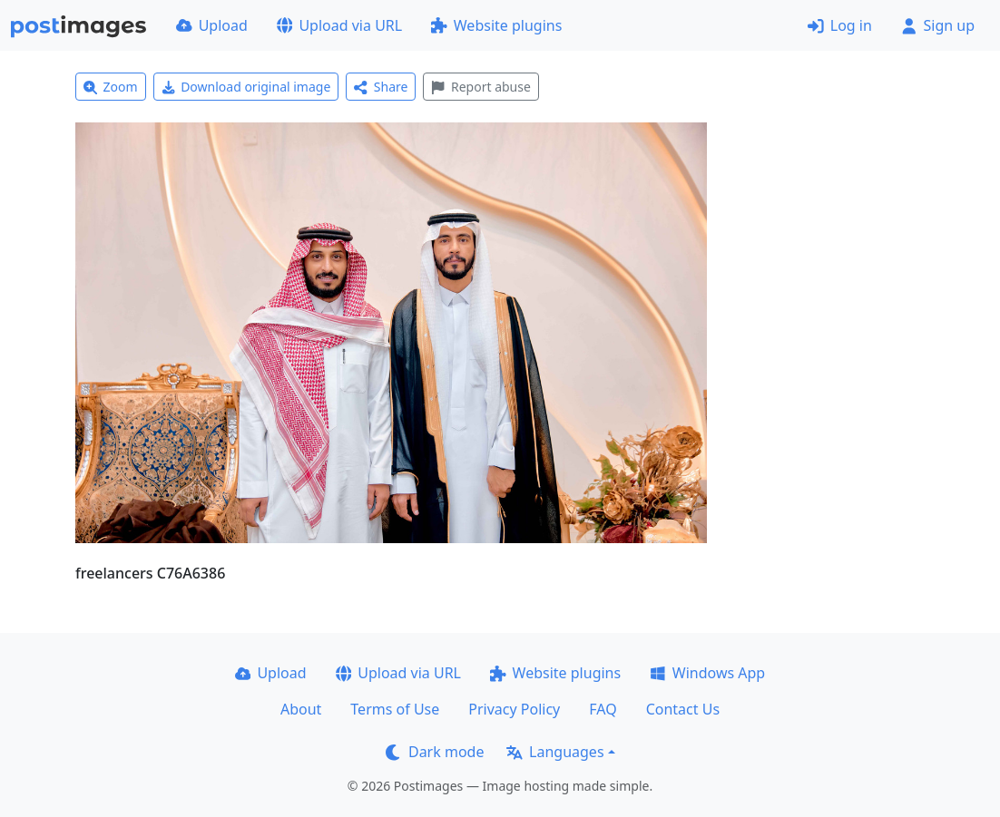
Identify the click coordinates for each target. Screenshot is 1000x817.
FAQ (602, 709)
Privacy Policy (514, 709)
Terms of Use (394, 709)
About (300, 709)
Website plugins (496, 25)
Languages (554, 752)
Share (380, 86)
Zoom (110, 86)
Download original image (246, 86)
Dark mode (435, 752)
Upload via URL (339, 25)
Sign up (938, 25)
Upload (212, 25)
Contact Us (683, 709)
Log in (840, 25)
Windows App (707, 673)
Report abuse (480, 86)
